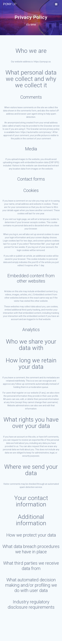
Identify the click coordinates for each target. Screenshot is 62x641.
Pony (9, 4)
